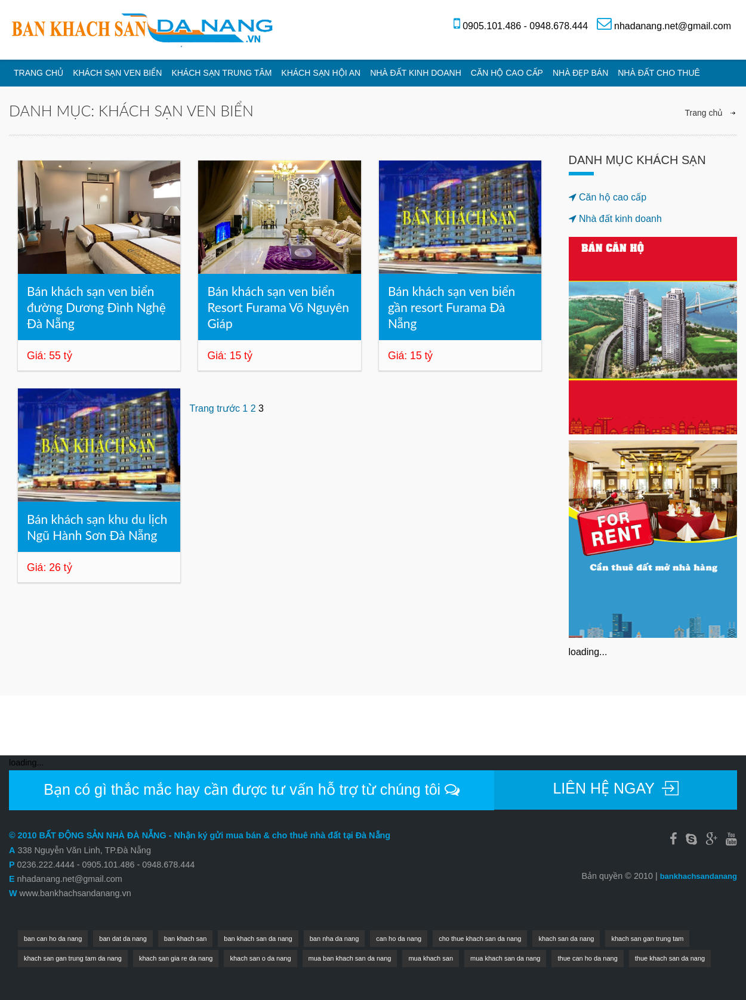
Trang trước (214, 408)
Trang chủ (38, 73)
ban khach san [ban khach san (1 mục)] (185, 938)
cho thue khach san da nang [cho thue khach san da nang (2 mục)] (480, 938)
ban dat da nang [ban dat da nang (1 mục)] (123, 938)
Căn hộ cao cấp (507, 73)
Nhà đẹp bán (580, 73)
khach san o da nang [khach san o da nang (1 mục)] (260, 958)
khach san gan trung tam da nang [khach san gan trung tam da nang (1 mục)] (73, 958)
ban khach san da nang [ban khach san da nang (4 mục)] (258, 938)
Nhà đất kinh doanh (415, 73)
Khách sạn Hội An (320, 73)
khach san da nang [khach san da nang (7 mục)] (566, 938)
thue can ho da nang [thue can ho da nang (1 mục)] (587, 958)
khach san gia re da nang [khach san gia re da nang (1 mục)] (176, 958)
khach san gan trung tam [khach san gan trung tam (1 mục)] (647, 938)
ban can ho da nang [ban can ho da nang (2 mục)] (53, 938)
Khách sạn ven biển (117, 73)
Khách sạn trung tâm (221, 73)
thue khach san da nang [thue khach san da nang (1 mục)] (670, 958)
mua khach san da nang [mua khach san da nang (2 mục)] (505, 958)
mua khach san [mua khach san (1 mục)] (430, 958)
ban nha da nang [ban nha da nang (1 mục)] (334, 938)
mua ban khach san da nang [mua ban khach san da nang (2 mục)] (350, 958)
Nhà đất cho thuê (659, 73)
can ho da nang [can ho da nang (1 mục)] (398, 938)
